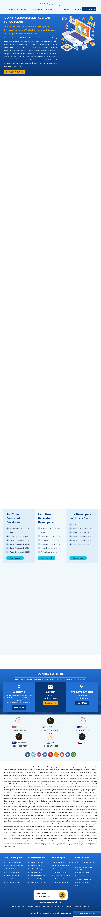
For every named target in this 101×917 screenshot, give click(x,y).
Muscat (25, 812)
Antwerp (80, 767)
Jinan (56, 795)
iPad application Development (62, 875)
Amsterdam (32, 767)
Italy (52, 795)
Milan (89, 804)
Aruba (25, 770)
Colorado (65, 778)
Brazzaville (39, 772)
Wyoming (59, 844)
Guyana (21, 792)
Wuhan (49, 844)
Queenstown (52, 824)
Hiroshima (63, 792)
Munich (20, 812)
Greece (12, 789)
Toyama (6, 838)
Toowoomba (73, 835)
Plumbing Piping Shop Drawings (86, 886)
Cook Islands (21, 781)
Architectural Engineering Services (84, 868)
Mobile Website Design (60, 869)
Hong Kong (87, 792)
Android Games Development (62, 879)
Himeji (57, 792)
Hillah (53, 792)
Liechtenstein (45, 801)
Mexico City (77, 804)
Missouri (41, 807)
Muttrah (31, 812)
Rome (21, 826)
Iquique (18, 795)
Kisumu (94, 795)
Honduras (80, 792)
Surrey (89, 832)
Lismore (59, 801)
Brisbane (46, 772)
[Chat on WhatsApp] (73, 754)
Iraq (25, 795)
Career (76, 906)
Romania (16, 826)
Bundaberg (24, 775)
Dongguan (46, 784)
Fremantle (50, 787)
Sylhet (32, 835)
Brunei (81, 772)
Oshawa (65, 818)
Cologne (52, 778)
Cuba (74, 781)
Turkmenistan (72, 838)
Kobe (23, 798)
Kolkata (32, 798)
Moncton (79, 807)
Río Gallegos (88, 824)
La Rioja (54, 804)
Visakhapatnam (70, 841)
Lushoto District (33, 804)
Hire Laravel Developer (36, 869)
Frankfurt (37, 787)
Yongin (81, 844)
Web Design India (11, 869)
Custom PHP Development (14, 862)
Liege (51, 801)
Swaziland (7, 835)
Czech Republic (91, 781)
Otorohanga (73, 818)
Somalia (58, 829)
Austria (58, 770)
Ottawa (79, 818)
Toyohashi (13, 838)
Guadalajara (39, 789)
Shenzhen (60, 826)
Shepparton (68, 826)
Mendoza (60, 804)
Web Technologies (34, 906)
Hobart (69, 792)
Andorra (38, 767)
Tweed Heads (86, 838)
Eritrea (15, 787)
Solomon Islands (49, 829)
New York (14, 815)
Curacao (79, 781)
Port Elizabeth (25, 821)
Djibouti (11, 784)
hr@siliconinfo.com (50, 698)
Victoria (43, 841)
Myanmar (45, 812)
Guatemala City (77, 789)
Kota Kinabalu (47, 798)
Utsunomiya (21, 841)
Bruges (76, 772)
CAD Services (58, 906)
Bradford (21, 772)
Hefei (41, 792)
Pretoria (81, 821)
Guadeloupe (47, 789)
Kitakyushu (7, 798)
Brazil (33, 772)
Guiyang (16, 792)
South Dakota (83, 829)
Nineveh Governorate (72, 815)
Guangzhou (60, 789)
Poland (6, 821)
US (10, 841)
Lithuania (64, 801)
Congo (6, 781)
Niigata (62, 815)
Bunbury (17, 775)
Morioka (55, 809)
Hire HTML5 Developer (36, 862)
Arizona (6, 770)
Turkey (66, 838)
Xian (64, 844)
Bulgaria (11, 775)
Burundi (50, 775)
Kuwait (19, 801)
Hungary (93, 792)
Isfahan (35, 795)
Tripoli (32, 838)
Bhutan (71, 770)
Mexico (70, 804)
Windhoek (93, 841)
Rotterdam (38, 826)
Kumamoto (92, 798)
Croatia (69, 781)
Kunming (7, 801)
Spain (20, 832)
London (76, 801)
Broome (70, 772)
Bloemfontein (87, 770)
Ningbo (82, 815)
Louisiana (89, 801)
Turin (61, 838)
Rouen (44, 826)
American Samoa (16, 767)
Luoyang (20, 804)
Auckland (37, 770)
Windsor (6, 844)
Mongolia (86, 807)
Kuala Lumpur (62, 798)
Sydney (27, 835)
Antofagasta (73, 767)
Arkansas (13, 770)
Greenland (18, 789)
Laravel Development (12, 875)
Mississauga (26, 807)
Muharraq (7, 812)
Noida (90, 815)
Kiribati (84, 795)
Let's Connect (89, 9)
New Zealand (22, 815)
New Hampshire (70, 812)
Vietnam (48, 841)
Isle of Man (42, 795)
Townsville (93, 835)
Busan (56, 775)
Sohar (42, 829)
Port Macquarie (45, 821)
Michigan (84, 804)
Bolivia (94, 770)
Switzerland (20, 835)
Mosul (67, 809)
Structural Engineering (83, 872)
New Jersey (80, 812)
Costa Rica (48, 781)
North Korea (23, 818)
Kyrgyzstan (37, 801)
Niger (52, 815)
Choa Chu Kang (71, 775)
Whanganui (78, 841)
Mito (46, 807)
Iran (22, 795)
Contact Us (85, 906)
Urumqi (6, 841)
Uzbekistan (29, 841)
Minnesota (7, 807)
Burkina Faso (39, 775)
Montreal (41, 809)
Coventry (64, 781)
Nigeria (57, 815)
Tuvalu (79, 838)
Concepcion (92, 778)
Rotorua (32, 826)
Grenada (25, 789)
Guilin (89, 789)
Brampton (28, 772)
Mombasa (65, 807)
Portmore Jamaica (56, 821)
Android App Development (61, 865)
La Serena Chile (43, 804)
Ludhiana (15, 804)
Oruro (56, 818)
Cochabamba (35, 778)
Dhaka (6, 784)
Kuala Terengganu (72, 798)
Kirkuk (89, 795)
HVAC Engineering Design (84, 882)
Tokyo (61, 835)
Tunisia (57, 838)
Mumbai (14, 812)
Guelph (85, 789)
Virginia (62, 841)
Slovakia (31, 829)
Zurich (13, 846)
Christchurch (88, 775)
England (87, 784)
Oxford (94, 818)
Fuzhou (89, 787)
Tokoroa (56, 835)
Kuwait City (25, 801)
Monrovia (93, 807)
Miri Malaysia (16, 807)
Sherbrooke (76, 826)
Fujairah (77, 787)
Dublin (66, 784)
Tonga (66, 835)
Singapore (16, 829)
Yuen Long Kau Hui (90, 844)
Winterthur (20, 844)
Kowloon (54, 798)
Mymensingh (53, 812)
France (31, 787)
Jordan (79, 795)
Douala (52, 784)
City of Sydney (14, 778)
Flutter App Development (60, 882)
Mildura (94, 804)
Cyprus (84, 781)
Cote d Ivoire (56, 781)
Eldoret (81, 784)
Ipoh (13, 795)
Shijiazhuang (84, 826)
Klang (19, 798)
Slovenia (36, 829)
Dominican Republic (37, 784)
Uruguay (93, 838)
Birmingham (78, 770)
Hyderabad (7, 795)
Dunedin (71, 784)
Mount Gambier (82, 809)
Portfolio (69, 906)
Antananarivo (64, 767)
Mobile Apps (47, 906)
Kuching (86, 798)
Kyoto (31, 801)
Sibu (95, 826)
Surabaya (73, 832)
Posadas (71, 821)
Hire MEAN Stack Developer (38, 882)
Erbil (10, 787)
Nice (49, 815)
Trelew (19, 838)
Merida (65, 804)
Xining (68, 844)
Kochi (27, 798)
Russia (49, 826)
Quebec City (43, 824)
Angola (52, 767)
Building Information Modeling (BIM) (86, 863)
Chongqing (80, 775)
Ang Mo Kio (45, 767)
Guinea (94, 789)
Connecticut (13, 781)
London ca (82, 801)
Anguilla (57, 767)
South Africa (65, 829)
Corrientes (41, 781)
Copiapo (28, 781)
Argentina (86, 767)
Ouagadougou (86, 818)
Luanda (9, 804)
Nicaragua (44, 815)
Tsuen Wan (47, 838)
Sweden (13, 835)
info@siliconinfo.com (82, 698)
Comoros (85, 778)
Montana (7, 809)
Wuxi (53, 844)
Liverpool (71, 801)
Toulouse (86, 835)
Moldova (58, 807)
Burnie (46, 775)
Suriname (83, 832)
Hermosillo (47, 792)
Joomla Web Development (13, 882)
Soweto (15, 832)
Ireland (30, 795)
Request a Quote (14, 72)
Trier (23, 838)
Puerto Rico (23, 824)
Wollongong (42, 844)
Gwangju (27, 792)
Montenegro (25, 809)
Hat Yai (33, 792)
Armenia (19, 770)
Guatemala (68, 789)
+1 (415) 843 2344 (43, 896)
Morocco (62, 809)
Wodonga (35, 844)
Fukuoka (83, 787)
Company (21, 906)
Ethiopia (26, 787)
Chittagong (62, 775)
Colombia (59, 778)
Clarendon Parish (25, 778)
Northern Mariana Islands (35, 818)
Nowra (52, 818)
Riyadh (94, 824)
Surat (78, 832)
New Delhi (61, 812)
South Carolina (74, 829)
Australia (52, 770)
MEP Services (81, 876)
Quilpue (64, 824)
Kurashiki (13, 801)
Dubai (57, 784)
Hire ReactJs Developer (36, 872)
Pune (36, 824)
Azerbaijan (64, 770)
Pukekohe (31, 824)
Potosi (76, 821)
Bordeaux (7, 772)
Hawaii (38, 792)
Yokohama (74, 844)
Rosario (26, 826)
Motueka (73, 809)
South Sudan (8, 832)
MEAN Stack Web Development (15, 865)
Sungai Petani (65, 832)
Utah (15, 841)
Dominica (27, 784)
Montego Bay (15, 809)
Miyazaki (52, 807)
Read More (19, 707)
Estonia (20, 787)
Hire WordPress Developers (38, 875)
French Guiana (58, 787)
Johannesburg (63, 795)
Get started (15, 558)
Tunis (52, 838)
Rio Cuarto (79, 824)
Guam (54, 789)
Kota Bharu (38, 798)
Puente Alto (88, 821)
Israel (48, 795)
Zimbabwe (7, 846)
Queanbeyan (72, 824)
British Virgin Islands (61, 772)
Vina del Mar (56, 841)
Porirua (18, 821)
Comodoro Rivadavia (75, 778)
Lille (55, 801)
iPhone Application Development (63, 862)
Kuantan (80, 798)
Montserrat (48, 809)
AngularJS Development (13, 879)
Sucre (53, 832)
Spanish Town (27, 832)
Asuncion (30, 770)
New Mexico (89, 812)
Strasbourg (47, 832)
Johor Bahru (72, 795)
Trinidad (27, 838)
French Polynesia (69, 787)
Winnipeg (13, 844)
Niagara (37, 815)
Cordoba (34, 781)
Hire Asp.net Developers (37, 879)
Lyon (49, 804)
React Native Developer (60, 872)
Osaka (61, 818)
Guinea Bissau (8, 792)
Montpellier (33, 809)
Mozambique (92, 809)
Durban (76, 784)
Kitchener (14, 798)
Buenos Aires (88, 772)
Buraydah (31, 775)
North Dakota (14, 818)
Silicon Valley (52, 913)
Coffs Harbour (44, 778)
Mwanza (38, 812)
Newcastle (31, 815)
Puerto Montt (14, 824)
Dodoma (17, 784)
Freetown (43, 787)
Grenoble (31, 789)
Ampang (25, 767)
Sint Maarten (24, 829)
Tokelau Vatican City (46, 835)
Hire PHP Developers (36, 865)
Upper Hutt (36, 841)
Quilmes (59, 824)
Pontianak (12, 821)
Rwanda (54, 826)
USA (13, 841)
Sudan (58, 832)
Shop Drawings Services (84, 879)
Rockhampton (8, 826)
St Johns (40, 832)
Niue (86, 815)
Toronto (80, 835)
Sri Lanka (34, 832)
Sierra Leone (8, 829)
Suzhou (94, 832)
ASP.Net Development (12, 872)
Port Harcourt (35, 821)
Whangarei (86, 841)
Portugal (65, 821)
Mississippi (34, 807)
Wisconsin (27, 844)
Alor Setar (7, 767)
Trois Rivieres (39, 838)
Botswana (14, 772)
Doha (22, 784)
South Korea (92, 829)
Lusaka (26, 804)
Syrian (37, 835)
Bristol (52, 772)
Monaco (72, 807)
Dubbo (61, 784)
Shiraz (91, 826)
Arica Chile (93, 767)
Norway (46, 818)
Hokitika (74, 792)
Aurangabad (45, 770)
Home (14, 906)
